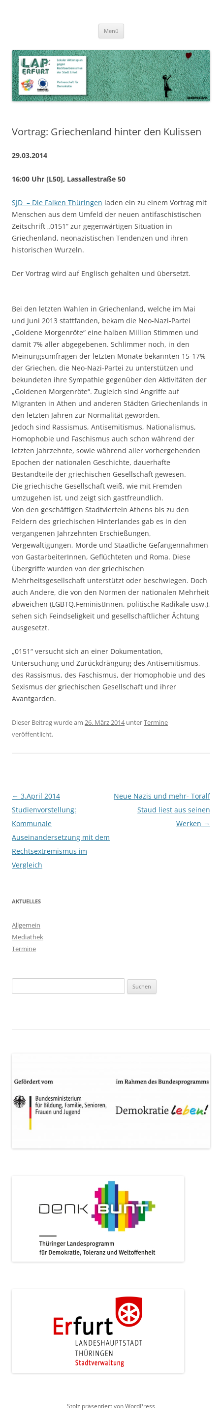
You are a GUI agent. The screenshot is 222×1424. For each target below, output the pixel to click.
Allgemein (26, 925)
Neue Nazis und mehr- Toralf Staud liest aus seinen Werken (162, 809)
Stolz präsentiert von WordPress (111, 1406)
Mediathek (27, 936)
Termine (156, 722)
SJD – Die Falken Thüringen (57, 202)
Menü (111, 30)
